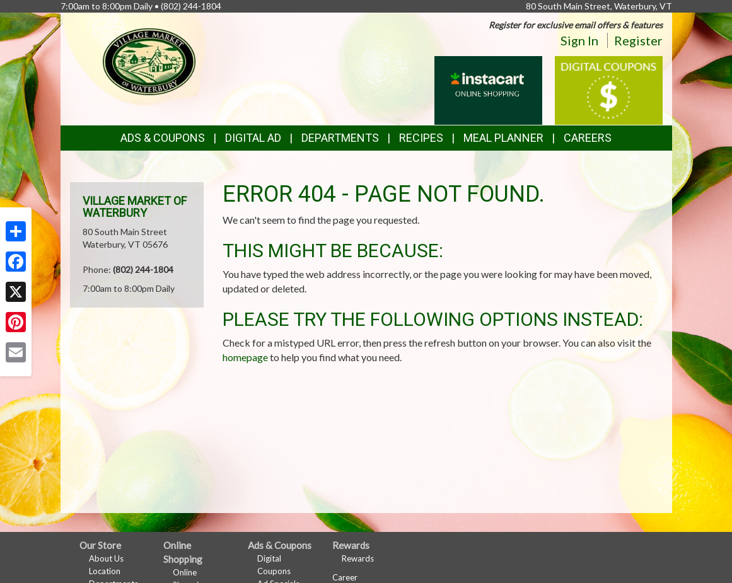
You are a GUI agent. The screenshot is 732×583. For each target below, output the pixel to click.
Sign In (579, 40)
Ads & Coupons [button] (162, 137)
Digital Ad (253, 137)
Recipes (421, 137)
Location (104, 571)
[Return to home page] (149, 60)
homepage (245, 357)
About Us (106, 558)
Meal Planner (503, 137)
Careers (588, 137)
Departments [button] (340, 137)
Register (638, 40)
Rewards (358, 558)
